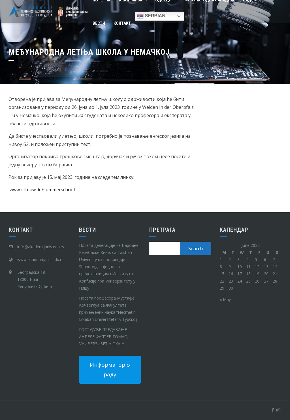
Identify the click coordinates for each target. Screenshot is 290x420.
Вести (99, 23)
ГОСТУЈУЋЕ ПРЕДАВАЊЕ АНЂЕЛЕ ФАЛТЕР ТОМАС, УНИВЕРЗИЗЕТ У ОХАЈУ (103, 336)
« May (225, 299)
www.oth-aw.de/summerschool (42, 189)
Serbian (151, 16)
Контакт (122, 23)
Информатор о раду (110, 369)
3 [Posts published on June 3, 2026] (238, 259)
